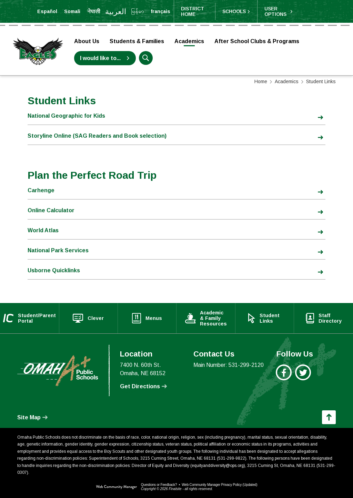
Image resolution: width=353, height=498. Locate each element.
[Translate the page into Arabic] (116, 11)
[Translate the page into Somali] (72, 11)
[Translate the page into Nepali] (94, 11)
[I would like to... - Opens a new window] (105, 58)
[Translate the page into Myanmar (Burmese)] (137, 11)
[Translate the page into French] (160, 11)
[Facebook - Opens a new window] (283, 376)
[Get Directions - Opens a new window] (143, 387)
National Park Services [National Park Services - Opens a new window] (58, 250)
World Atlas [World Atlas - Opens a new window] (43, 230)
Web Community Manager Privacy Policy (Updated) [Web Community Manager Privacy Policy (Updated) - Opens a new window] (219, 485)
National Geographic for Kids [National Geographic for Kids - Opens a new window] (66, 116)
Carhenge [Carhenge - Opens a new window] (41, 190)
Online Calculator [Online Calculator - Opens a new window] (51, 210)
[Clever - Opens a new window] (88, 318)
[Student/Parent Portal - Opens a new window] (29, 318)
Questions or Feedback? (159, 485)
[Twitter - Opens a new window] (303, 376)
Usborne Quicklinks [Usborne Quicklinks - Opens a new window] (54, 270)
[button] (236, 11)
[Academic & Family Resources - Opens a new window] (206, 318)
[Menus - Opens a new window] (147, 318)
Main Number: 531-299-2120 (228, 365)
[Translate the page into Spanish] (47, 11)
